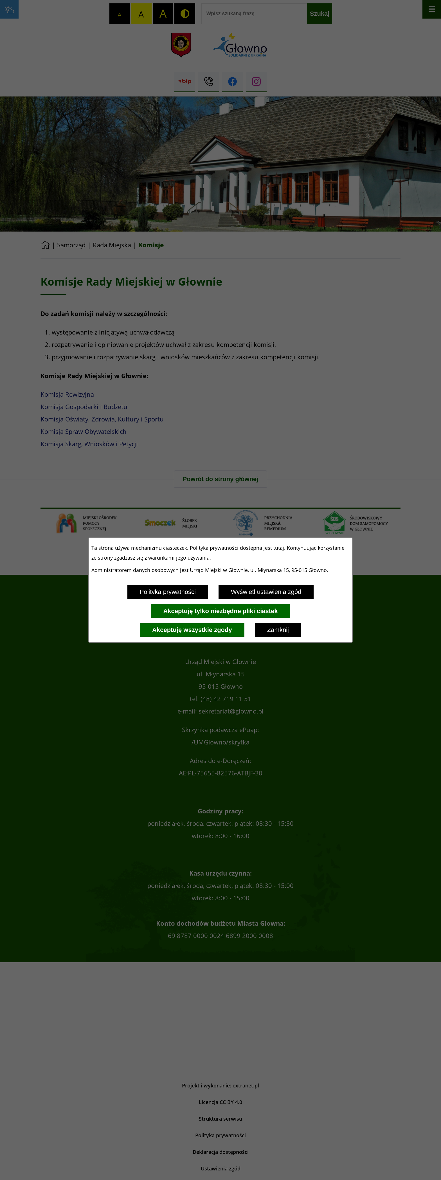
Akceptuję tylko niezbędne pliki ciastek (220, 610)
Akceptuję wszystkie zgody (192, 629)
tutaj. (279, 548)
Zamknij (278, 629)
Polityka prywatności (168, 591)
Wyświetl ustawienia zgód (266, 591)
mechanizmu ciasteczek (159, 548)
